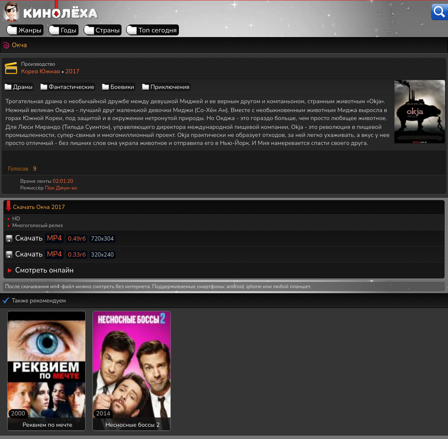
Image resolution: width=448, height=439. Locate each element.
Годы (68, 30)
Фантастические (71, 87)
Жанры (30, 30)
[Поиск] (439, 12)
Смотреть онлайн (44, 270)
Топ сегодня (157, 30)
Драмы (22, 87)
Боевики (122, 87)
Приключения (170, 87)
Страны (108, 30)
